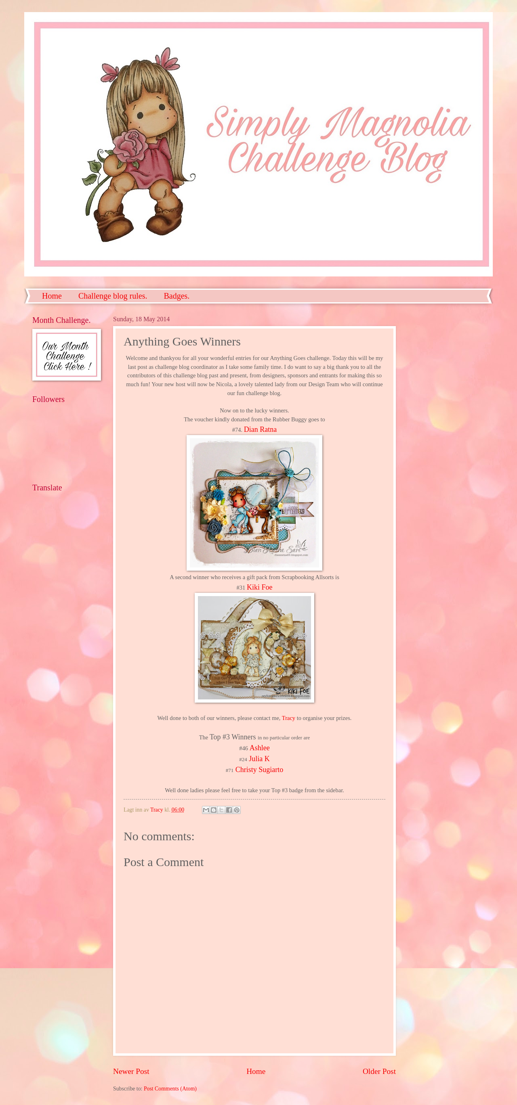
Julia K (259, 759)
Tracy (288, 718)
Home (52, 295)
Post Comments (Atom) (170, 1089)
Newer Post (131, 1071)
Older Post (379, 1071)
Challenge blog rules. (112, 295)
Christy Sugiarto (259, 770)
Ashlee (260, 748)
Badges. (176, 295)
